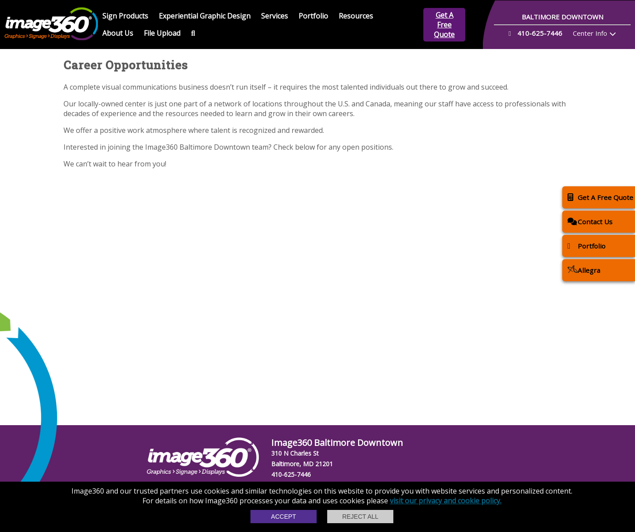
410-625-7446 (291, 474)
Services (274, 16)
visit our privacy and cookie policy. (445, 501)
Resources (356, 16)
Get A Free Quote (444, 24)
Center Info (590, 33)
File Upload (162, 33)
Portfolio (313, 16)
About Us (117, 33)
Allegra (584, 270)
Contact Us (590, 221)
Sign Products (125, 16)
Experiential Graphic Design (204, 16)
